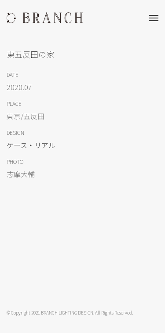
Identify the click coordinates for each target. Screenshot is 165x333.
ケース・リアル (31, 145)
